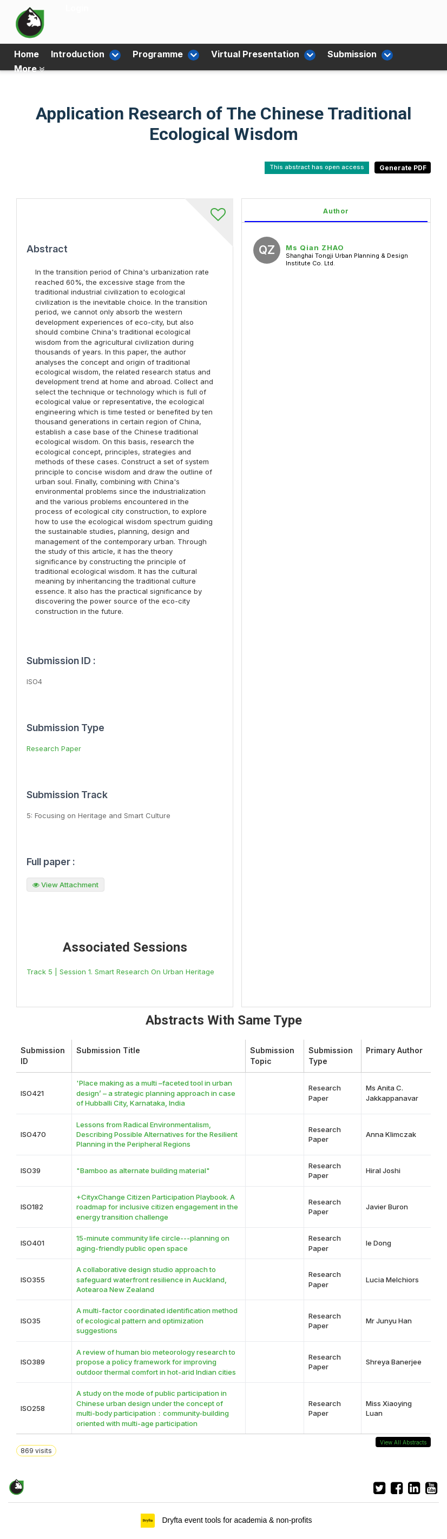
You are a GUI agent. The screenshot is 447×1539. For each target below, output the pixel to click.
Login (77, 8)
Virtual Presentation (242, 54)
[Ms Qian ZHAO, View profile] (266, 252)
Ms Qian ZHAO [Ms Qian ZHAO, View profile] (315, 247)
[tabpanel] (336, 603)
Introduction (81, 54)
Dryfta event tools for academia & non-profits (236, 1520)
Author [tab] (336, 211)
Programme (153, 54)
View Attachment (65, 884)
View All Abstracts (403, 1442)
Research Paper (54, 748)
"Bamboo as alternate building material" (143, 1170)
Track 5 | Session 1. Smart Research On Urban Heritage (120, 971)
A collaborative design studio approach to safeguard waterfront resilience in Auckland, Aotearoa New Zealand (151, 1279)
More (29, 67)
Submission (329, 54)
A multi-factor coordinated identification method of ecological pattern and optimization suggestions (157, 1320)
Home (26, 54)
